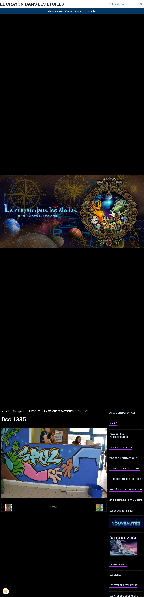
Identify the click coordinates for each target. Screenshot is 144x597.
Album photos (52, 12)
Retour (54, 508)
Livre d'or (93, 12)
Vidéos (68, 12)
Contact (80, 12)
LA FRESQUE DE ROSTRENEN (59, 412)
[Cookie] (6, 591)
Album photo (19, 412)
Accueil (5, 412)
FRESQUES (34, 412)
